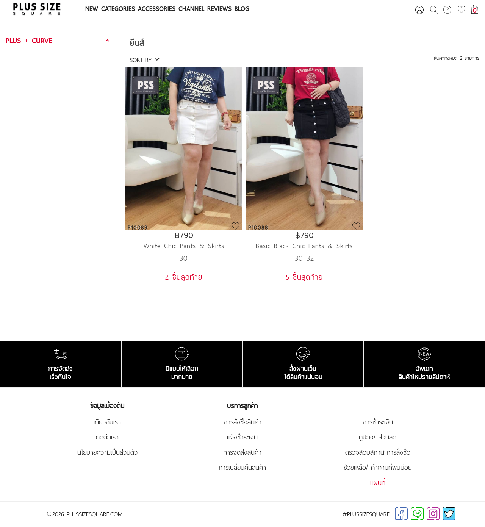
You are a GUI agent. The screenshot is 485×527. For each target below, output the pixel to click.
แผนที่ (377, 482)
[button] (59, 40)
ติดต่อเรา (107, 437)
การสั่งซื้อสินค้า (242, 422)
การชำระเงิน (378, 422)
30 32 (304, 258)
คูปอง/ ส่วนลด (377, 437)
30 (184, 258)
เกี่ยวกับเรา (107, 422)
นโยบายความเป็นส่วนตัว (107, 452)
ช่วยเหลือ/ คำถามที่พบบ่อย (377, 467)
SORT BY (145, 60)
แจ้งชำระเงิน (242, 437)
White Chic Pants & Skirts (184, 245)
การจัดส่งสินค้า (242, 452)
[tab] (59, 40)
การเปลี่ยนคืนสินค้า (242, 467)
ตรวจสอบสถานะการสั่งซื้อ (377, 452)
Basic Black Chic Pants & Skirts (304, 245)
